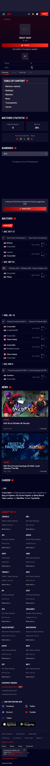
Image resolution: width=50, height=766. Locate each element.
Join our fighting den (13, 717)
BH (3, 606)
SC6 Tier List (6, 633)
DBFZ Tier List (30, 596)
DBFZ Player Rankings (33, 592)
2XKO (4, 569)
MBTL (28, 661)
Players (12, 762)
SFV (3, 680)
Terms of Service (17, 752)
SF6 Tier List (5, 559)
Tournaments (11, 103)
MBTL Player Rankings (33, 666)
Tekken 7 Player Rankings (10, 592)
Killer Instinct (8, 643)
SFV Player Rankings (8, 684)
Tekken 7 (5, 588)
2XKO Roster (6, 573)
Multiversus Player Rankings (35, 647)
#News (6, 435)
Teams (20, 762)
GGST (28, 606)
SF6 (3, 551)
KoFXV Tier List (6, 670)
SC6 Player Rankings (8, 629)
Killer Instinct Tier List (8, 651)
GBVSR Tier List (31, 559)
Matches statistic (12, 86)
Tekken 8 (5, 532)
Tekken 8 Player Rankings (10, 536)
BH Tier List (5, 614)
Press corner (29, 753)
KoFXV (4, 661)
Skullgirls (30, 625)
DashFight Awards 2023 (9, 706)
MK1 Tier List (30, 540)
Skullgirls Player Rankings (34, 629)
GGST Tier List (30, 614)
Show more (6, 545)
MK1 (27, 532)
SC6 (3, 625)
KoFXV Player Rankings (9, 666)
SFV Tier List (6, 688)
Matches (9, 95)
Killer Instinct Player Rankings (11, 647)
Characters (29, 762)
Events (4, 762)
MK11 (28, 680)
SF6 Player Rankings (8, 555)
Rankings (9, 90)
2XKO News (5, 577)
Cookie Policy (32, 749)
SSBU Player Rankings (33, 573)
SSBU (28, 569)
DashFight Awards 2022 (9, 710)
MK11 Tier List (30, 688)
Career (8, 107)
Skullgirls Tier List (31, 633)
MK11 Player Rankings (33, 684)
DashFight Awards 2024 (9, 702)
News (7, 99)
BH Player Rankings (8, 610)
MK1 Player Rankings (32, 536)
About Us (39, 753)
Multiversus (31, 643)
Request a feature (7, 757)
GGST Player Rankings (33, 610)
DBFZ (28, 588)
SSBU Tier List (30, 577)
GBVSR (28, 551)
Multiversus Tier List (32, 651)
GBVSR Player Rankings (33, 555)
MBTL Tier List (30, 670)
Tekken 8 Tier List (7, 540)
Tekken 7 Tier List (7, 596)
